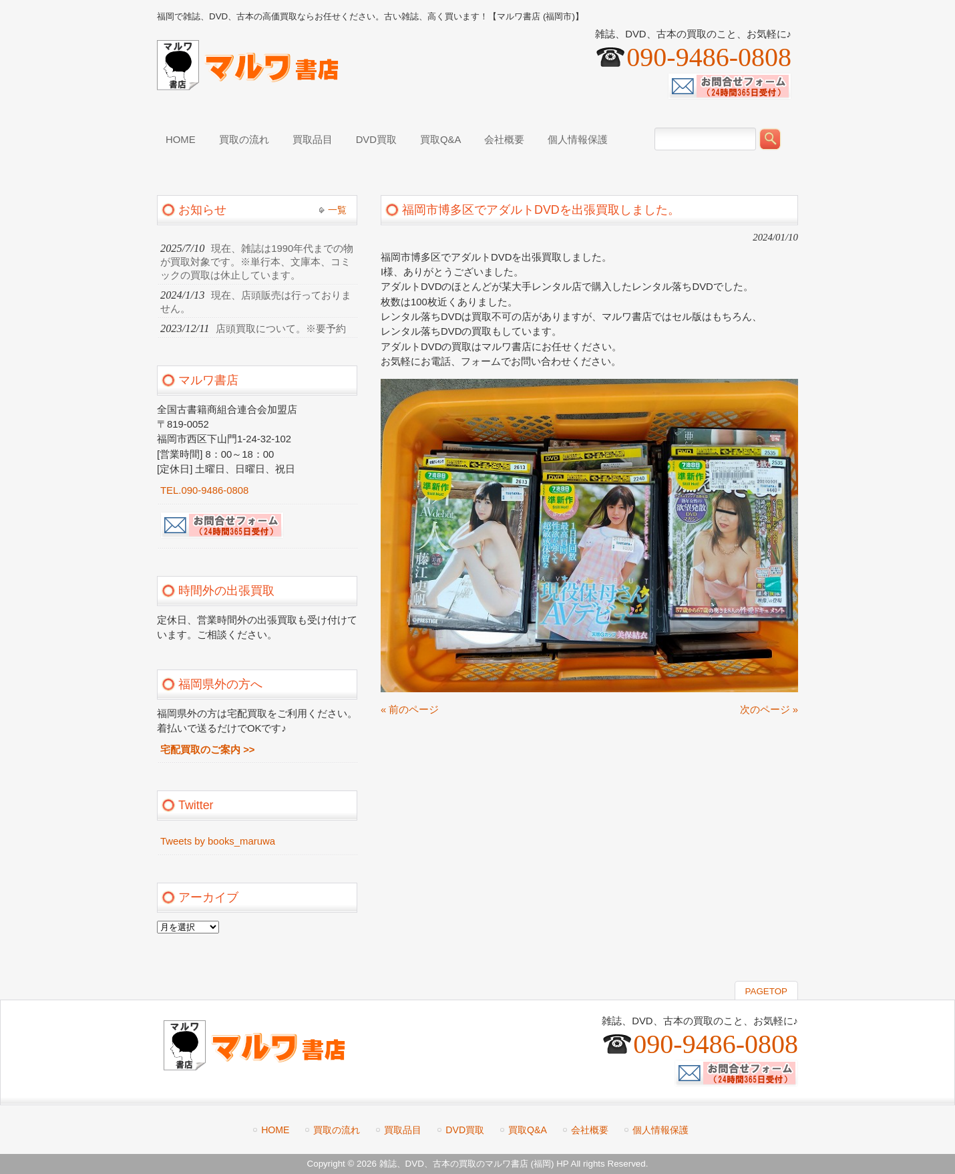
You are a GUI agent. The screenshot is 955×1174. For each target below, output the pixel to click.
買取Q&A (527, 1130)
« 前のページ (410, 709)
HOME (275, 1130)
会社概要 (589, 1130)
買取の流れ (336, 1130)
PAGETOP (766, 991)
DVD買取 (464, 1130)
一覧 (337, 209)
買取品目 (402, 1130)
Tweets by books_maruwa (217, 841)
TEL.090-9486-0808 (204, 490)
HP (562, 1164)
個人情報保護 (660, 1130)
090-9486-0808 (708, 57)
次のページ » (769, 709)
